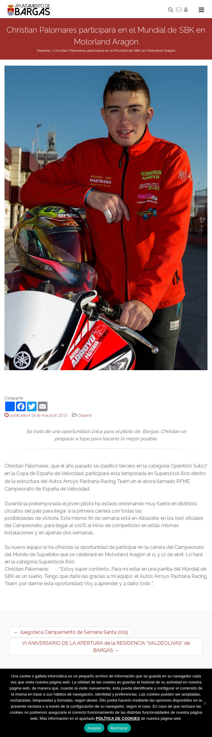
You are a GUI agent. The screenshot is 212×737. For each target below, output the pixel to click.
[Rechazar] (204, 703)
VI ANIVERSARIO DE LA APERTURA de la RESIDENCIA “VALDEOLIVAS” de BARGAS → (106, 646)
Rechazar (119, 728)
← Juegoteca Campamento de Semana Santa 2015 (71, 632)
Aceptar (94, 728)
